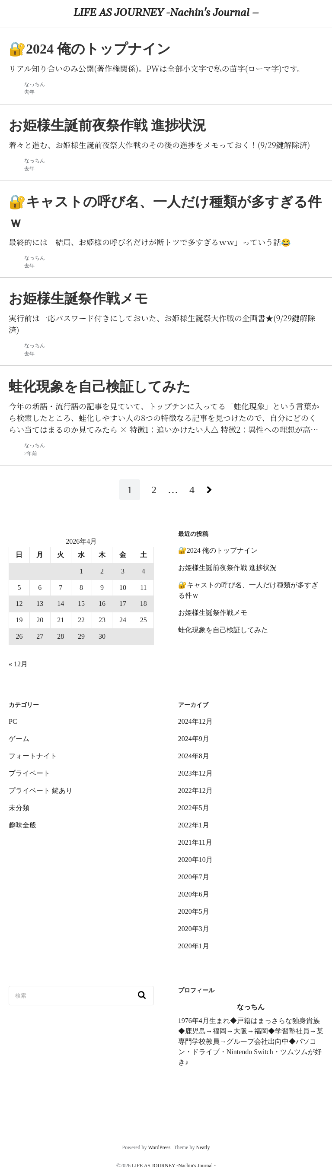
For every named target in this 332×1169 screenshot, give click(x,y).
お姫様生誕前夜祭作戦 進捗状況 (227, 567)
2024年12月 (195, 721)
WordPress (159, 1147)
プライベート (29, 773)
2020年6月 (193, 894)
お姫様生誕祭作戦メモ (212, 612)
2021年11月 (195, 842)
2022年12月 (195, 790)
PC (13, 721)
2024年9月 (193, 738)
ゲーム (19, 738)
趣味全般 (22, 825)
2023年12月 (195, 773)
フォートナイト (33, 756)
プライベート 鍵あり (41, 790)
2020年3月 (193, 928)
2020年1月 (193, 946)
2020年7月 (193, 877)
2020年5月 (193, 911)
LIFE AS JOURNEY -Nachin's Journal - (174, 1166)
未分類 (19, 807)
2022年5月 (193, 807)
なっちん (34, 84)
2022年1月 (193, 825)
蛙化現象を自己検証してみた (223, 630)
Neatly (203, 1147)
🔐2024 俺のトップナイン (218, 550)
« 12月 (18, 664)
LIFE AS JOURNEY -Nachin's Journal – (166, 12)
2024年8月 (193, 756)
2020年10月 (195, 859)
